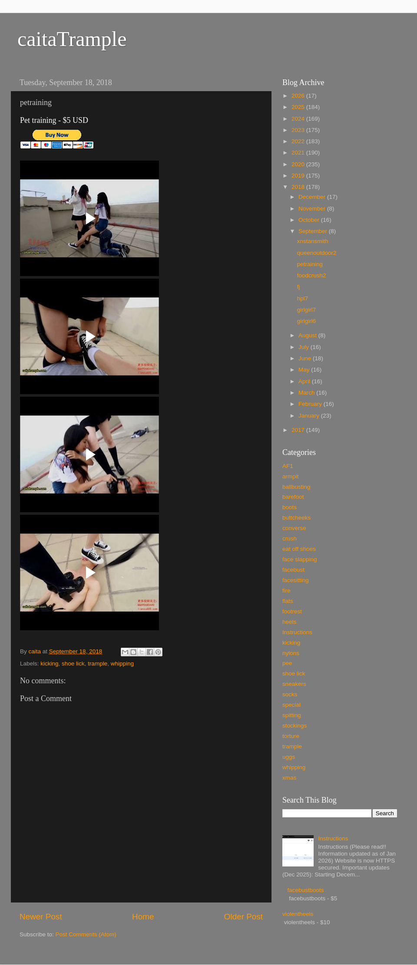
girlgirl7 (306, 309)
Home (143, 916)
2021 (298, 152)
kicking (49, 663)
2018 (298, 187)
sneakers (294, 684)
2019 (298, 175)
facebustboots (305, 890)
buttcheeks (296, 517)
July (304, 347)
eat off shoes (299, 549)
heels (289, 622)
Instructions (297, 632)
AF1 (287, 466)
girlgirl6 (306, 321)
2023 (298, 130)
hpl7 (302, 298)
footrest (292, 611)
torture (290, 736)
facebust (293, 569)
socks (290, 694)
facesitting (295, 580)
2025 (298, 107)
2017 (298, 430)
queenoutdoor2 (317, 253)
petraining (310, 264)
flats (287, 601)
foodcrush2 (311, 275)
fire (286, 590)
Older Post (243, 916)
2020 (298, 164)
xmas (289, 777)
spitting (291, 715)
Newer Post (41, 916)
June (305, 358)
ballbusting (296, 487)
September (313, 231)
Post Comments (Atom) (86, 934)
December (312, 197)
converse (294, 528)
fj (298, 286)
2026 (298, 95)
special (291, 705)
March (307, 392)
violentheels (297, 914)
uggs (288, 757)
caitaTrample (71, 38)
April (305, 381)
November (312, 208)
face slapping (299, 559)
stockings (294, 725)
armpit (290, 476)
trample (97, 663)
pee (287, 663)
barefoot (293, 497)
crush (289, 538)
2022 (298, 141)
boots (289, 507)
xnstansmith (312, 241)
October (309, 220)
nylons (290, 653)
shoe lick (73, 663)
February (311, 404)
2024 (298, 118)
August (308, 335)
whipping (122, 663)
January (309, 415)
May (304, 369)
